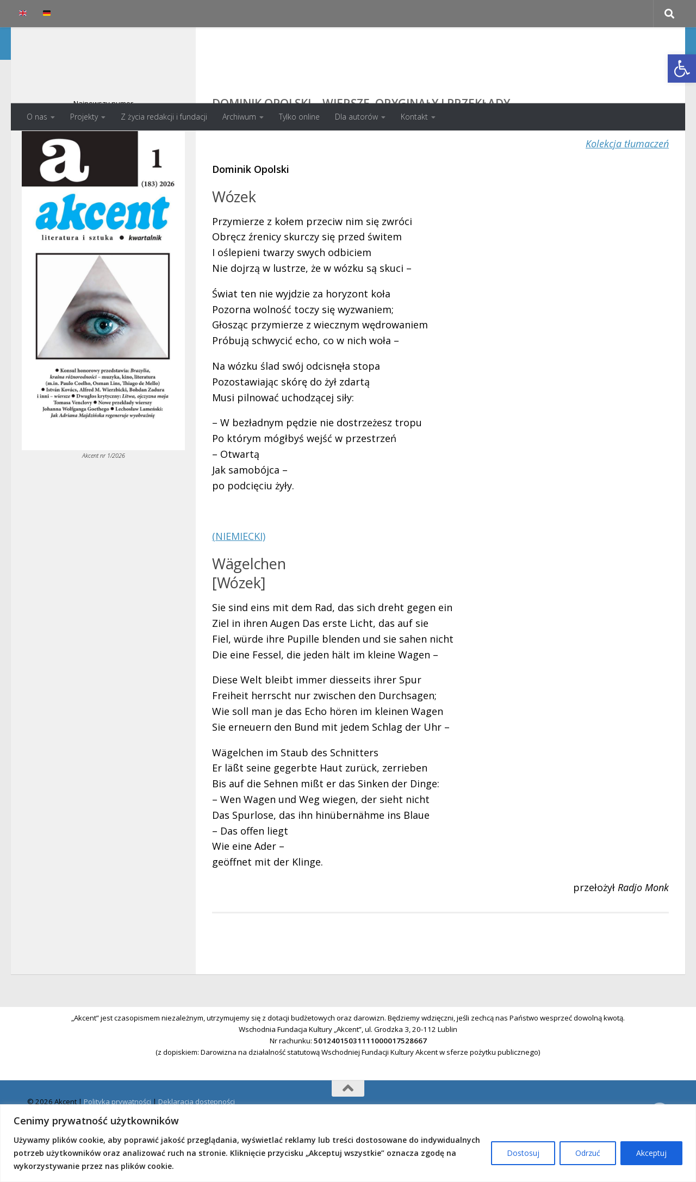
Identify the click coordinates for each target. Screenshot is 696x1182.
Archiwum (239, 116)
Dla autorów (356, 116)
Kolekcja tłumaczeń (627, 187)
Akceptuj (651, 1153)
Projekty (84, 116)
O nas (37, 116)
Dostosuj (523, 1153)
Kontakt (414, 116)
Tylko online (299, 116)
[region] (348, 1143)
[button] (682, 68)
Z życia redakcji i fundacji (164, 116)
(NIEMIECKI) (238, 579)
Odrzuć (587, 1153)
